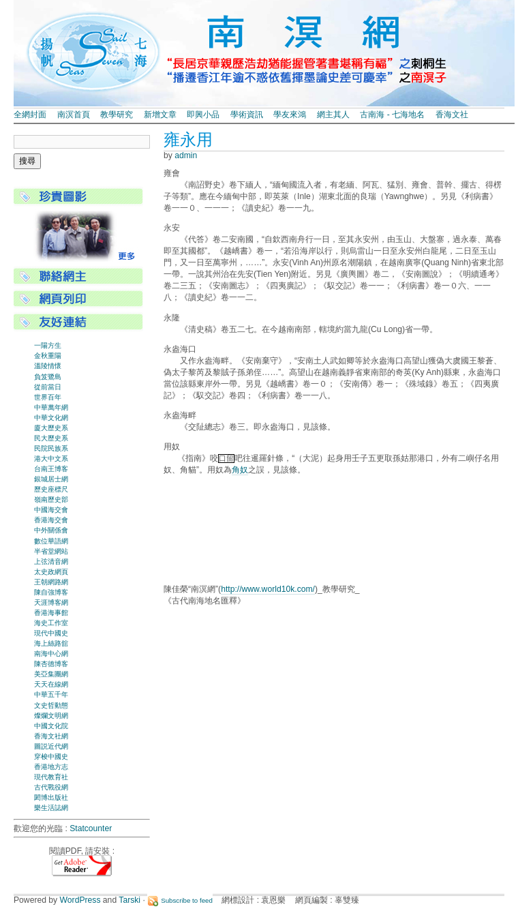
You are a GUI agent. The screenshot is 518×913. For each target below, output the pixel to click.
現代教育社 (51, 777)
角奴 (240, 470)
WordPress (80, 900)
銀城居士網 (51, 479)
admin (185, 155)
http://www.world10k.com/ (268, 589)
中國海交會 (51, 509)
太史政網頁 (51, 571)
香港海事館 (51, 612)
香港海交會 (51, 520)
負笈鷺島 (47, 376)
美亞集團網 (51, 674)
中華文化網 (51, 417)
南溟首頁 (73, 114)
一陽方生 (47, 345)
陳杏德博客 (51, 664)
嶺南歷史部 (51, 499)
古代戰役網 (51, 787)
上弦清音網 (51, 561)
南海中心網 (51, 653)
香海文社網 (51, 736)
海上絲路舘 (51, 643)
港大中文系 (51, 458)
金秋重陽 (47, 355)
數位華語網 (51, 541)
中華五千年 (51, 694)
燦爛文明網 (51, 715)
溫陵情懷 (47, 366)
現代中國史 (51, 633)
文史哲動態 (51, 705)
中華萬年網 (51, 407)
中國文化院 (51, 726)
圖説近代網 (51, 746)
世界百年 (47, 397)
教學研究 (116, 114)
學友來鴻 (289, 114)
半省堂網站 (51, 551)
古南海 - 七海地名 (392, 114)
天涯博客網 (51, 602)
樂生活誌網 (51, 807)
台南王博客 (51, 469)
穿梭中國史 (51, 756)
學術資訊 (246, 114)
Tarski (129, 900)
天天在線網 (51, 684)
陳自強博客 (51, 592)
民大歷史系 (51, 438)
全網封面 (30, 114)
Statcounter (91, 828)
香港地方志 (51, 766)
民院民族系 (51, 448)
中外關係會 (51, 530)
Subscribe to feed (187, 900)
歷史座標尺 (51, 489)
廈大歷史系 (51, 428)
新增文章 (160, 114)
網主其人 (333, 114)
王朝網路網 (51, 582)
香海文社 (452, 114)
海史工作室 (51, 623)
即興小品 (203, 114)
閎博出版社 (51, 797)
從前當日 (47, 387)
